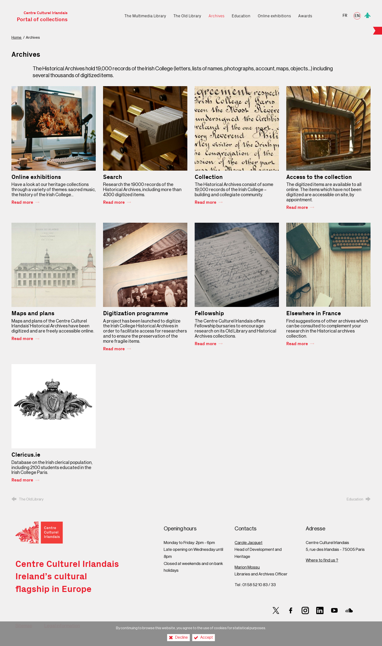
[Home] (117, 15)
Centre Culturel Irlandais (42, 17)
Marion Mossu (247, 567)
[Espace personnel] (367, 15)
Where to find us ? (322, 560)
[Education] (241, 15)
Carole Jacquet (248, 543)
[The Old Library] (187, 15)
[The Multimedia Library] (145, 15)
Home (16, 37)
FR (345, 15)
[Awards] (305, 15)
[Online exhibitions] (274, 15)
